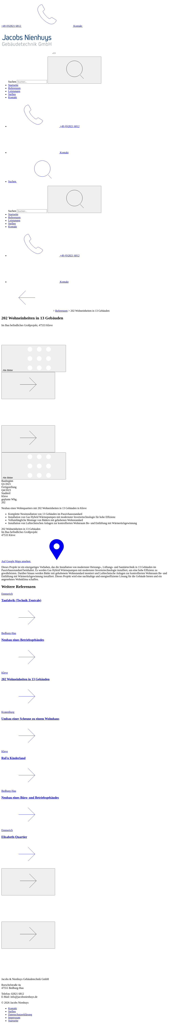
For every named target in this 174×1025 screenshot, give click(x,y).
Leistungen (14, 91)
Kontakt (12, 97)
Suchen (12, 81)
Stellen (12, 94)
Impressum (14, 1017)
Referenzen (14, 88)
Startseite (13, 85)
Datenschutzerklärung (20, 1014)
